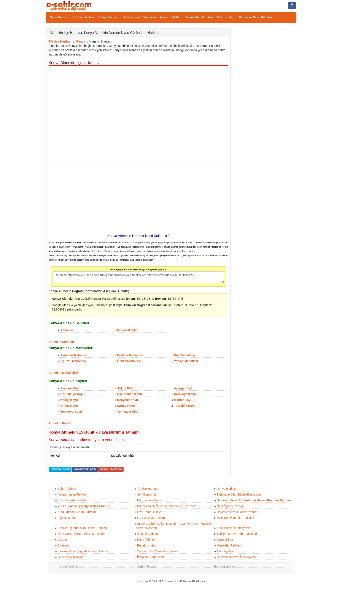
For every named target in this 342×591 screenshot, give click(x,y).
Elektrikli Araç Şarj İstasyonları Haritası (83, 551)
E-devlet (62, 545)
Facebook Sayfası (224, 566)
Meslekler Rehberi (229, 545)
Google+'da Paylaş (111, 468)
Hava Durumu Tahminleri (139, 17)
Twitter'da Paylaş (60, 468)
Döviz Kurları (225, 17)
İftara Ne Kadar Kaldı (151, 557)
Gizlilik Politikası (69, 566)
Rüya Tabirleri (146, 539)
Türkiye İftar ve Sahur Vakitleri (237, 534)
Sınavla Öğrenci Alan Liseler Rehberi (82, 528)
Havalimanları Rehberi (72, 494)
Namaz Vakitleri (170, 17)
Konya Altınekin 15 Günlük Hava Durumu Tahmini (94, 432)
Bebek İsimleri (146, 545)
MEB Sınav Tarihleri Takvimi (235, 518)
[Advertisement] (138, 200)
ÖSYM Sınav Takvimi (151, 518)
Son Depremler (147, 494)
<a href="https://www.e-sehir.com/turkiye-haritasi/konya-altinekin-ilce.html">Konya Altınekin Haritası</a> (138, 277)
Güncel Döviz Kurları (71, 557)
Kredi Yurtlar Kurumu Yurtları (76, 512)
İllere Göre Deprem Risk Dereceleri (81, 534)
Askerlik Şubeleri (148, 534)
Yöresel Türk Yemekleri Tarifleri (157, 551)
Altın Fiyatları (225, 551)
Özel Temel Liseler (149, 512)
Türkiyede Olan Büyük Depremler (239, 494)
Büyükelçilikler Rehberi (72, 500)
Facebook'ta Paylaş (85, 468)
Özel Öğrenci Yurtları (231, 506)
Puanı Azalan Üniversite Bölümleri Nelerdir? (166, 506)
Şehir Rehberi (59, 17)
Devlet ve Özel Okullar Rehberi (237, 512)
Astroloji (62, 539)
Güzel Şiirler (225, 539)
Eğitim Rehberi (67, 518)
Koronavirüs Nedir (149, 500)
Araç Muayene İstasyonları (234, 528)
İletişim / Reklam (146, 566)
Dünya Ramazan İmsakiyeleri (236, 557)
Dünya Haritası (108, 17)
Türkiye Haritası (83, 17)
